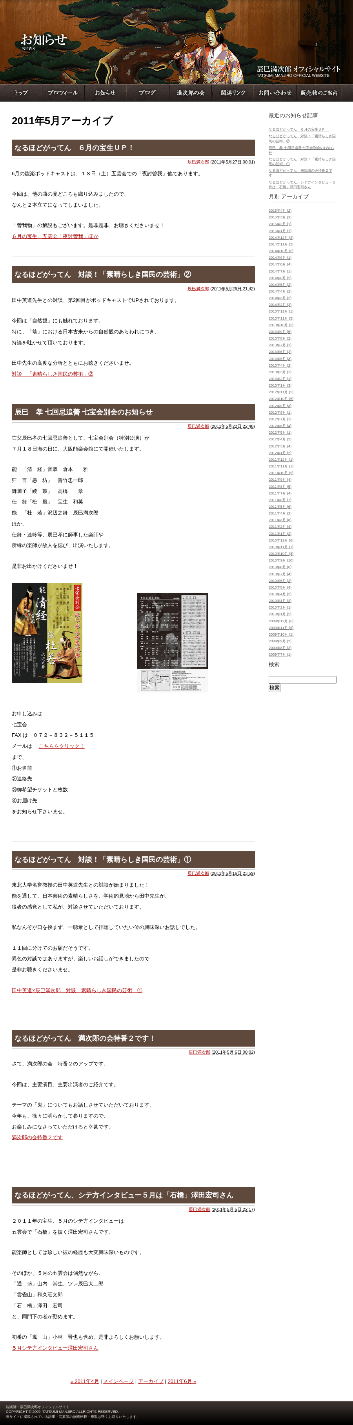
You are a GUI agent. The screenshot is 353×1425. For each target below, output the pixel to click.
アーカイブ (151, 1381)
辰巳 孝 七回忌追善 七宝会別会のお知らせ (84, 412)
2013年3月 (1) (280, 372)
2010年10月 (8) (281, 554)
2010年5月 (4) (280, 587)
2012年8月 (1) (280, 412)
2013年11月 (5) (281, 318)
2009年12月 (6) (281, 621)
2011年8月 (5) (280, 487)
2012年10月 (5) (281, 399)
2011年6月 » (181, 1381)
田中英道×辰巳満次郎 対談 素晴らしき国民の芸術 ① (77, 990)
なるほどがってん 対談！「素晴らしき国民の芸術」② (103, 274)
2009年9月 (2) (280, 641)
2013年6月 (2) (280, 352)
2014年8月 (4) (280, 264)
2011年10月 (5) (281, 473)
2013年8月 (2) (280, 338)
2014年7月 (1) (280, 271)
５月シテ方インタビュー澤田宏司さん (55, 1348)
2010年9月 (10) (281, 560)
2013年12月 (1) (281, 311)
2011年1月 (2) (280, 534)
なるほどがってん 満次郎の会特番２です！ (85, 1038)
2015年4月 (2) (280, 211)
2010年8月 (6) (280, 567)
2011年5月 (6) (280, 507)
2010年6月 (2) (280, 581)
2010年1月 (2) (280, 614)
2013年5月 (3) (280, 359)
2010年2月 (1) (280, 607)
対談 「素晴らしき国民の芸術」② (52, 374)
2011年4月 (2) (280, 513)
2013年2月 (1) (280, 379)
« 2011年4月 (85, 1381)
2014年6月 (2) (280, 278)
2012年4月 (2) (280, 439)
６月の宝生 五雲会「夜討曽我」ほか (55, 236)
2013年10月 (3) (281, 325)
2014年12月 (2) (281, 238)
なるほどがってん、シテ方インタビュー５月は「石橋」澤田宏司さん (124, 1195)
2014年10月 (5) (281, 251)
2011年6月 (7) (280, 500)
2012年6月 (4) (280, 426)
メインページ (118, 1381)
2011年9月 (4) (280, 480)
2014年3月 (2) (280, 298)
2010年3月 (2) (280, 601)
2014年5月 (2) (280, 285)
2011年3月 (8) (280, 520)
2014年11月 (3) (281, 244)
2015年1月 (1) (280, 231)
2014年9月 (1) (280, 258)
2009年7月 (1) (280, 654)
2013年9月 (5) (280, 332)
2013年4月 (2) (280, 365)
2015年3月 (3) (280, 217)
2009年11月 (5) (281, 628)
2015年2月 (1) (280, 224)
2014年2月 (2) (280, 305)
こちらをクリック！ (62, 746)
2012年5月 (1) (280, 432)
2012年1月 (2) (280, 453)
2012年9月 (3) (280, 406)
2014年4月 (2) (280, 291)
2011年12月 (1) (281, 460)
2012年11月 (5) (281, 392)
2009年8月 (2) (280, 648)
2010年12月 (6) (281, 540)
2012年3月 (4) (280, 446)
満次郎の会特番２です (37, 1137)
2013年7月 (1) (280, 345)
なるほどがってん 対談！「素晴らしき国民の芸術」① (103, 859)
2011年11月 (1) (281, 466)
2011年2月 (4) (280, 527)
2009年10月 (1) (281, 634)
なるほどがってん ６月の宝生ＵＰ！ (75, 148)
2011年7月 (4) (280, 493)
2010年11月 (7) (281, 547)
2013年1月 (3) (280, 385)
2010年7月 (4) (280, 574)
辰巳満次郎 (198, 162)
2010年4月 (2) (280, 594)
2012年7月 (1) (280, 419)
